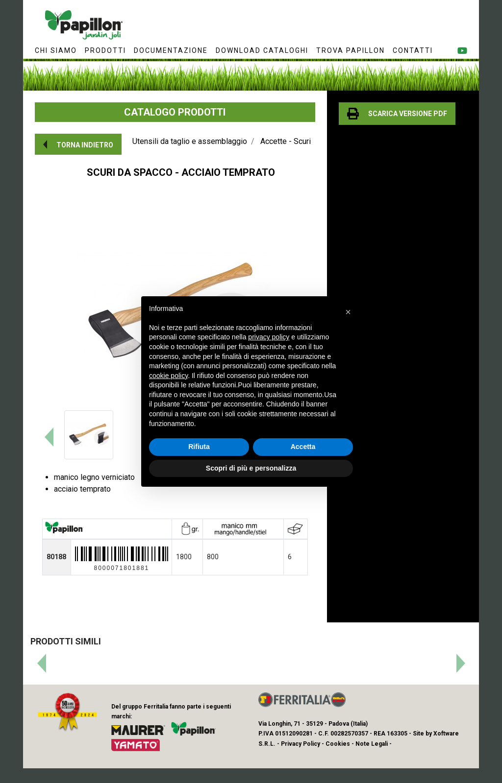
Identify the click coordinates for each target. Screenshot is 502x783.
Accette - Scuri (285, 141)
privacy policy (268, 337)
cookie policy (168, 376)
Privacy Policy (300, 743)
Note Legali (371, 743)
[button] (78, 144)
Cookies (338, 743)
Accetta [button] (303, 447)
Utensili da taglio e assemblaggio (189, 141)
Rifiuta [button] (199, 447)
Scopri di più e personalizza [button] (251, 468)
